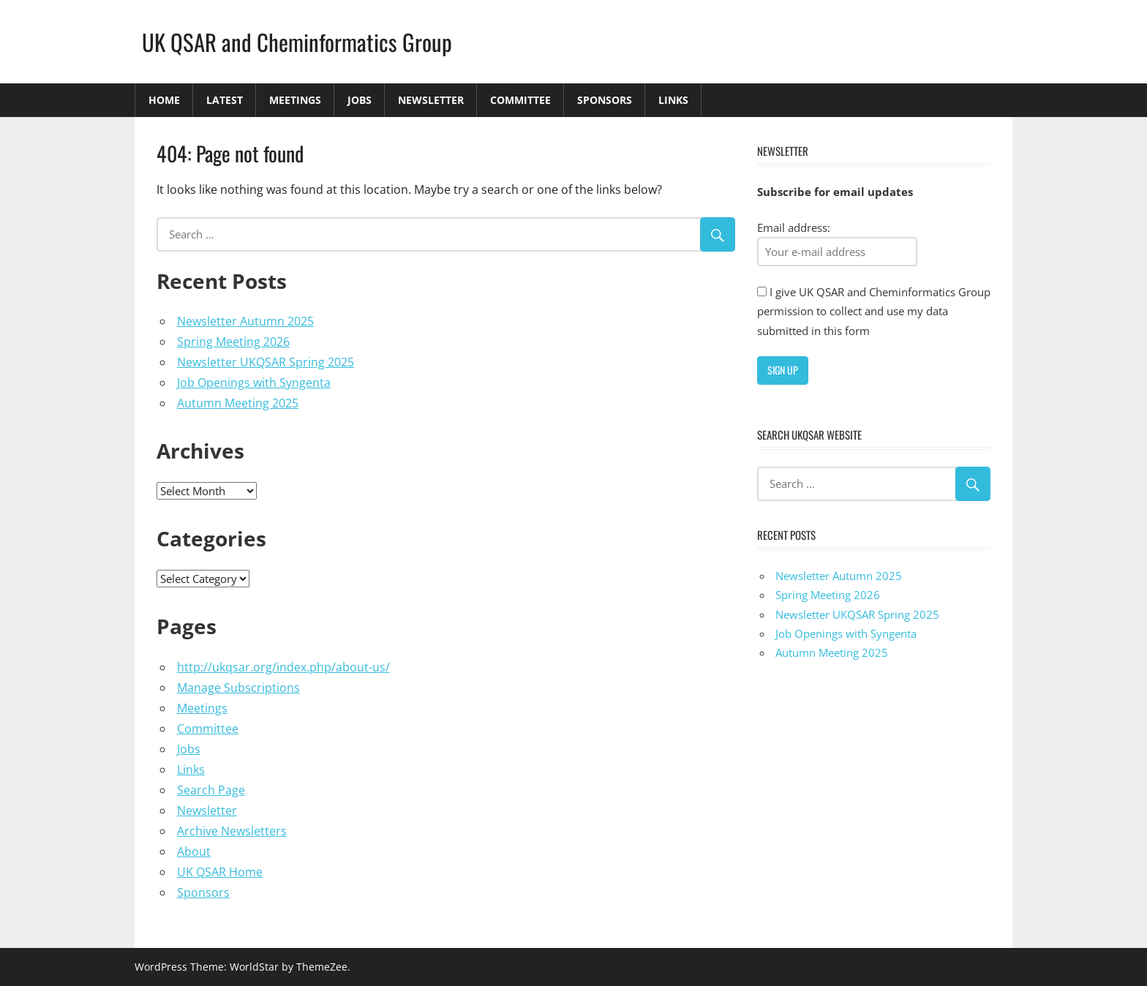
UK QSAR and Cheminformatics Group (299, 41)
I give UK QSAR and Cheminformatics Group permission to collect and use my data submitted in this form (873, 311)
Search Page (211, 790)
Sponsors (604, 100)
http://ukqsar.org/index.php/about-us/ (283, 667)
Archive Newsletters (232, 831)
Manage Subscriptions (238, 688)
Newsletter (431, 100)
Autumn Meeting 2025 (237, 403)
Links (673, 100)
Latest (224, 100)
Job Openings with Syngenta (254, 383)
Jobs (359, 100)
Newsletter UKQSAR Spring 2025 (265, 362)
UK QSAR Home (220, 872)
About (194, 851)
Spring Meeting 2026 (233, 342)
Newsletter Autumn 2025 (245, 321)
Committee (520, 100)
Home (164, 100)
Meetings (295, 100)
